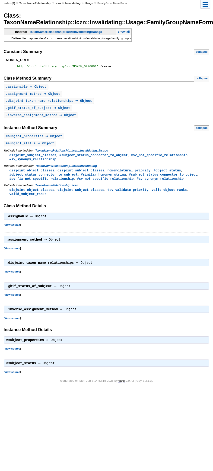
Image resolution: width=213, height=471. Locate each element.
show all (124, 31)
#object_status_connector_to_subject (44, 177)
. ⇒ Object (27, 87)
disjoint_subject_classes (33, 157)
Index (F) (9, 3)
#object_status (167, 173)
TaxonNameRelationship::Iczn (56, 188)
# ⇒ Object (35, 138)
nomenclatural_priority (129, 173)
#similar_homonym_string (103, 177)
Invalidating (72, 3)
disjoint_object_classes (32, 173)
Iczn (58, 3)
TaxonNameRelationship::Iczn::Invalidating (66, 168)
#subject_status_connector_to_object (93, 157)
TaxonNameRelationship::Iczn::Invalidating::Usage (65, 32)
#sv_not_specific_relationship (159, 157)
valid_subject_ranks (28, 197)
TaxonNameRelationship (35, 3)
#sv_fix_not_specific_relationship (42, 182)
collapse (201, 51)
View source (12, 229)
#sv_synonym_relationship (33, 162)
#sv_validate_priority (128, 193)
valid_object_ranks (169, 193)
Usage (89, 3)
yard (121, 388)
